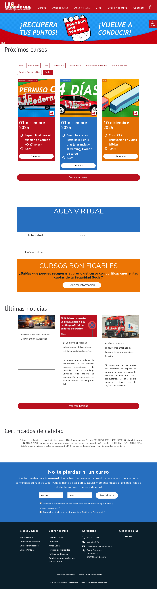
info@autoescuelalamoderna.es (102, 546)
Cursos (42, 7)
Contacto (139, 7)
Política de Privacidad (92, 512)
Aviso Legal (54, 545)
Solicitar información (82, 285)
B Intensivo (65, 81)
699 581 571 (93, 541)
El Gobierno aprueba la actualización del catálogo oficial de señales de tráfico (77, 347)
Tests (81, 235)
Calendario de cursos (18, 7)
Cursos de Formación (30, 541)
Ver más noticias (78, 406)
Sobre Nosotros (117, 7)
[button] (153, 24)
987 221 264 (93, 537)
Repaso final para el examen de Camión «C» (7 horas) (38, 139)
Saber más (36, 156)
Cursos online (34, 252)
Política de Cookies (58, 554)
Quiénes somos (56, 537)
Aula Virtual (82, 7)
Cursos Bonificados (29, 545)
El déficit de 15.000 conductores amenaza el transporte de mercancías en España (120, 350)
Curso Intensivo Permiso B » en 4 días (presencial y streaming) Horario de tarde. (79, 144)
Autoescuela (60, 7)
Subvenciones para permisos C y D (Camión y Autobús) (36, 336)
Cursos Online (27, 549)
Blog (98, 7)
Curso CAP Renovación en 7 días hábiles (123, 139)
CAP (104, 81)
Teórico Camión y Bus (28, 81)
